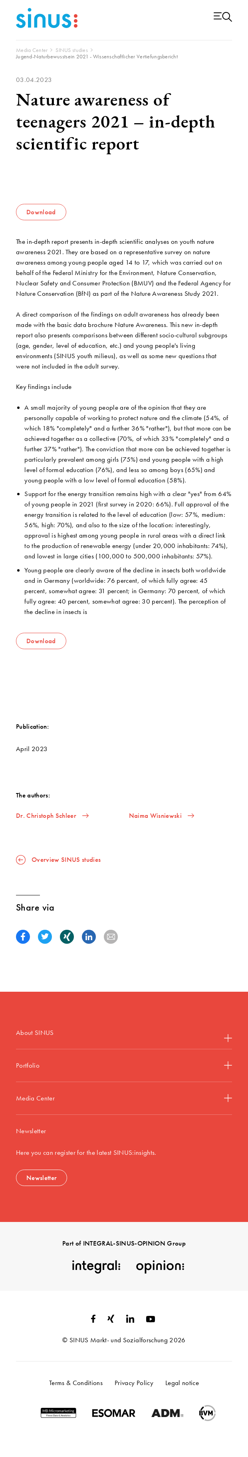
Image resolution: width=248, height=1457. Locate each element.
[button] (23, 937)
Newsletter (41, 1177)
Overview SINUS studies (58, 860)
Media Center (124, 1098)
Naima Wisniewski (161, 815)
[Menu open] (223, 17)
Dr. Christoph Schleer (52, 815)
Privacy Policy (134, 1382)
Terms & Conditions (76, 1382)
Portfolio (124, 1065)
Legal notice (182, 1382)
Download (41, 211)
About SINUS (124, 1035)
